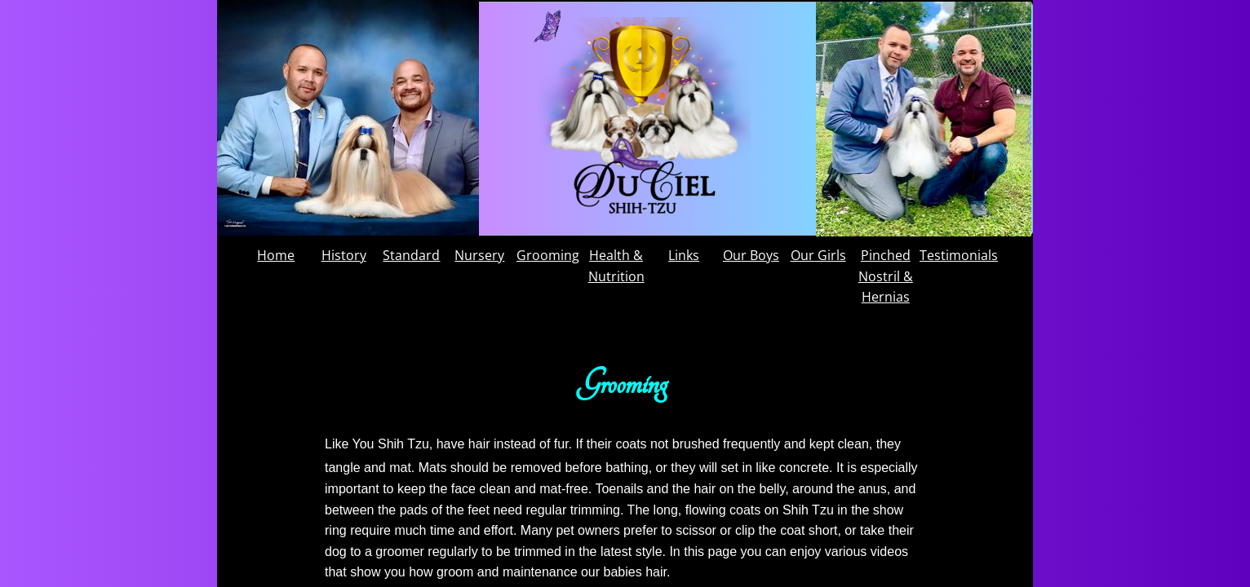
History (343, 255)
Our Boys (751, 255)
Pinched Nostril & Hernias (885, 276)
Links (683, 255)
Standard (411, 255)
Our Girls (818, 255)
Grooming (547, 255)
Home (276, 255)
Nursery (479, 255)
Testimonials (959, 255)
